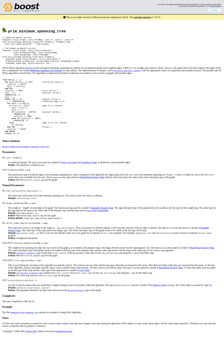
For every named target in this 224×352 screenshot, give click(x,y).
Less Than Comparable (97, 227)
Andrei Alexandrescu (198, 6)
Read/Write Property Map (92, 194)
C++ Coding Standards (213, 6)
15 (34, 73)
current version (142, 17)
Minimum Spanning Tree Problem (46, 76)
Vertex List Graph (69, 179)
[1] (210, 302)
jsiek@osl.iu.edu (63, 348)
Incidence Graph (89, 179)
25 (27, 73)
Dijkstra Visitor (160, 302)
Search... (214, 10)
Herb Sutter (183, 6)
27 (31, 73)
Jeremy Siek (31, 348)
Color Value (84, 287)
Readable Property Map (102, 224)
